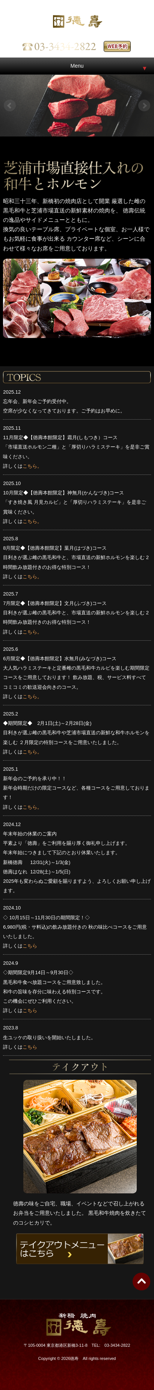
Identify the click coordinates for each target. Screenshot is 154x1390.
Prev (10, 106)
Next (144, 106)
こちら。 (32, 466)
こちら (30, 946)
